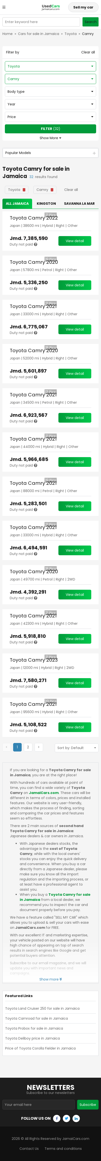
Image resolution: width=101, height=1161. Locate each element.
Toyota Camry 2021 (33, 306)
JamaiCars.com (44, 792)
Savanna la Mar (79, 203)
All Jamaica (17, 203)
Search (91, 21)
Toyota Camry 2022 (34, 217)
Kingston (46, 203)
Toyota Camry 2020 (34, 262)
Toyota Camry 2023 (34, 660)
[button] (28, 747)
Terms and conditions (63, 1148)
